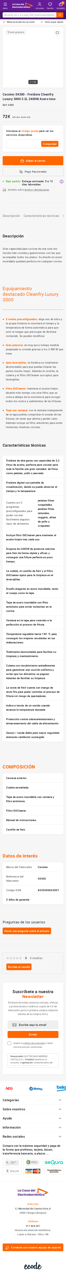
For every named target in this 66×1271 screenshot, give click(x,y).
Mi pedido (61, 5)
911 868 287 (33, 1226)
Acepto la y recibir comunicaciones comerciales (33, 1045)
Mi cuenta (40, 5)
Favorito (50, 6)
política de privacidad (34, 1043)
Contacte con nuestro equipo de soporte (33, 1247)
